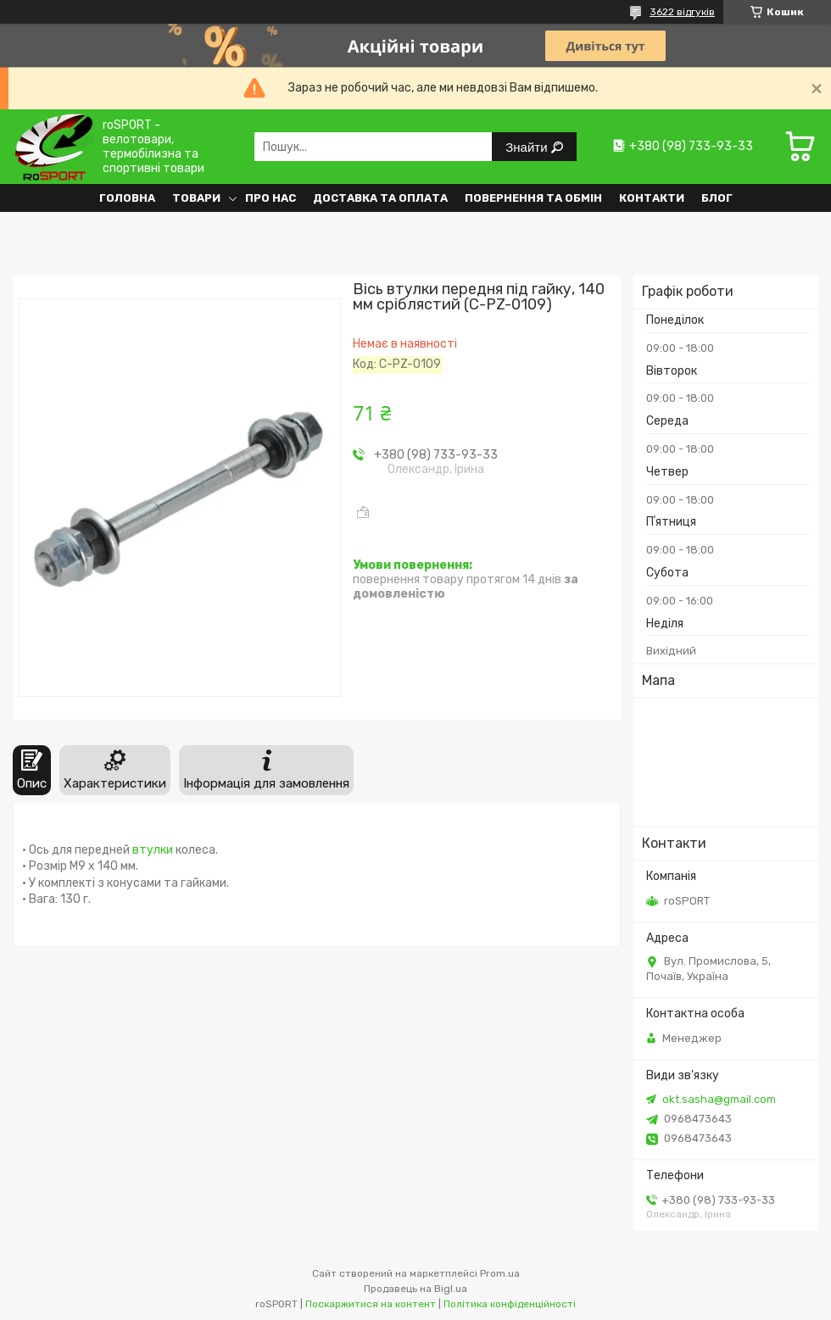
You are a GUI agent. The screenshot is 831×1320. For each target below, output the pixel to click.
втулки (152, 850)
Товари (196, 198)
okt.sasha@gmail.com (719, 1099)
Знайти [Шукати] (527, 147)
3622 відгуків (682, 12)
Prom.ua (500, 1273)
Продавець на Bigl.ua (415, 1289)
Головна (127, 198)
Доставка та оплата (380, 198)
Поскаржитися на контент (370, 1304)
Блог (717, 198)
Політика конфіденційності (509, 1304)
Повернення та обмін (533, 198)
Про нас (270, 198)
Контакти (651, 198)
